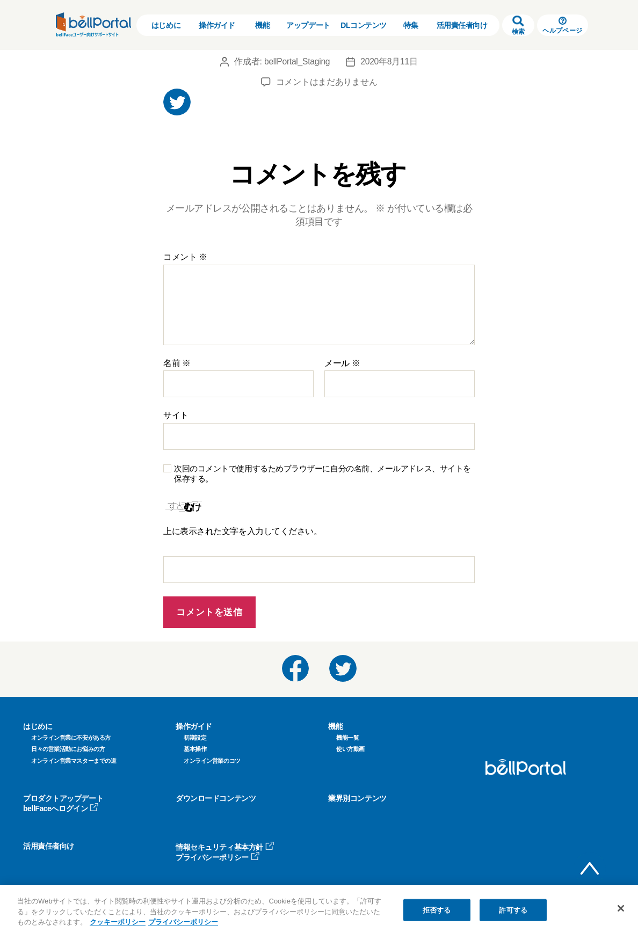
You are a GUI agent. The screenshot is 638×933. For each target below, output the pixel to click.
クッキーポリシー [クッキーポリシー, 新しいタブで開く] (118, 922)
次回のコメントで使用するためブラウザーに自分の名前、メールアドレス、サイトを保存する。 (322, 473)
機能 (262, 25)
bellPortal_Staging (296, 61)
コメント (185, 256)
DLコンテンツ (363, 25)
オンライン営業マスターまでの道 (73, 760)
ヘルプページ (562, 25)
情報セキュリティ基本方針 (225, 847)
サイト (176, 415)
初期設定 (195, 737)
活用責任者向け (462, 25)
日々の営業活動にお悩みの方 (68, 749)
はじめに (165, 25)
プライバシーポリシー (218, 857)
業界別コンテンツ (357, 798)
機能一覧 (347, 737)
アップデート (308, 25)
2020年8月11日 (390, 61)
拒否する (437, 910)
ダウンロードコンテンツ (216, 798)
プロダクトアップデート (63, 798)
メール (342, 363)
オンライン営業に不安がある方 (71, 737)
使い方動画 (350, 749)
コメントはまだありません (327, 81)
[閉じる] (621, 908)
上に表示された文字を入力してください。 (242, 531)
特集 (410, 25)
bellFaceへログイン (61, 808)
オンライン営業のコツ (212, 760)
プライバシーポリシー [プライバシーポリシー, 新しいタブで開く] (183, 922)
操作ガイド (217, 25)
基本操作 (195, 749)
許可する (513, 910)
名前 (177, 363)
